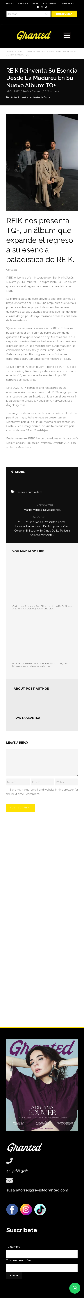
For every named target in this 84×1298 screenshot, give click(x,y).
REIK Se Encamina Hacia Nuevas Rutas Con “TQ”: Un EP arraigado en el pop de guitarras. (40, 664)
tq (41, 491)
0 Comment (51, 91)
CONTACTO (67, 4)
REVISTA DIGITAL (28, 4)
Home (9, 51)
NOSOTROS (49, 4)
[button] (74, 1288)
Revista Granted (31, 91)
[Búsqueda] (64, 14)
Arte (20, 51)
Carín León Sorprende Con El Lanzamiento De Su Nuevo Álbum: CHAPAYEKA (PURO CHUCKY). (42, 607)
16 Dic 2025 (12, 91)
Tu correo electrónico (42, 1265)
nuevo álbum (25, 491)
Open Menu (67, 35)
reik (36, 491)
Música (46, 97)
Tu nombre (42, 1251)
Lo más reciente (29, 97)
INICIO (10, 4)
